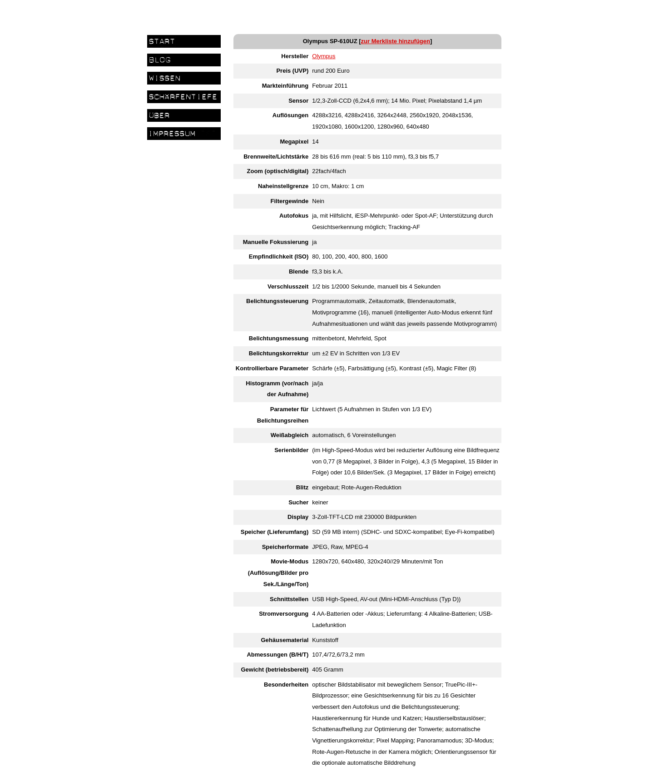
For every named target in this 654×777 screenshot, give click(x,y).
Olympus (323, 56)
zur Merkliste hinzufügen (395, 41)
